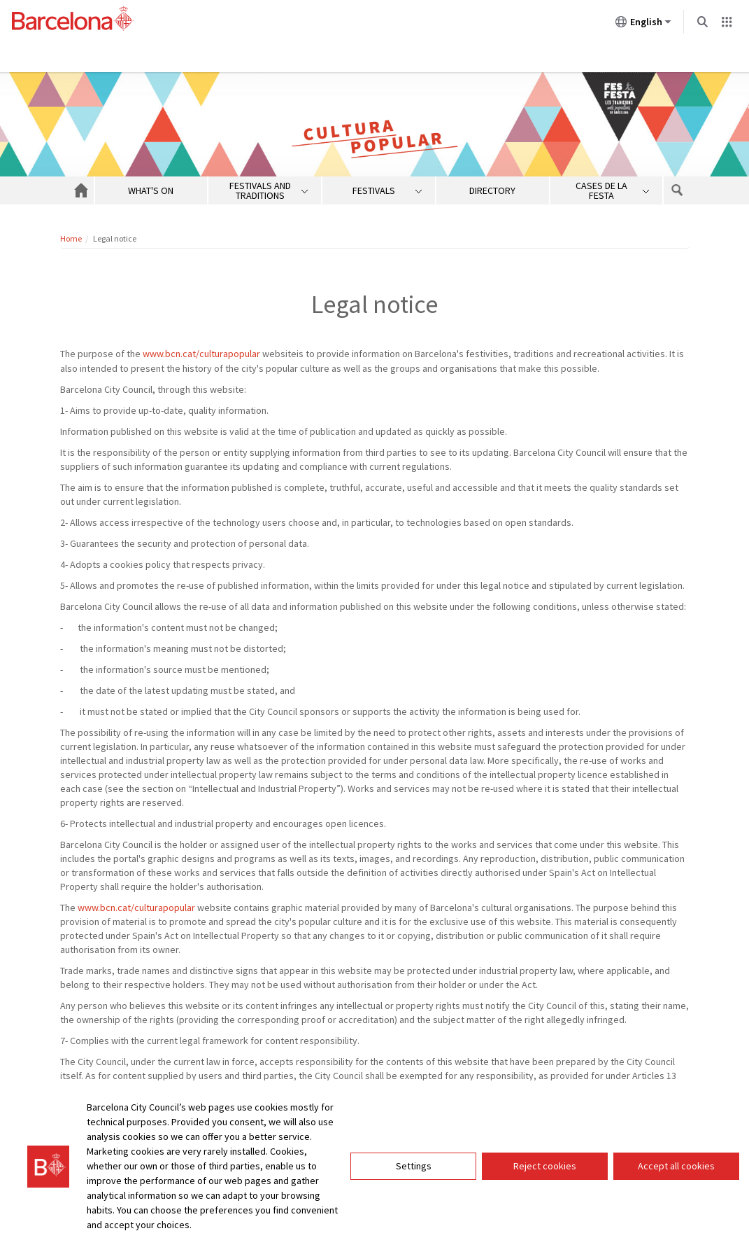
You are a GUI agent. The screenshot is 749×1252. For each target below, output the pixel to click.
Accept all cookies (676, 1166)
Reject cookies (544, 1166)
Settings (413, 1166)
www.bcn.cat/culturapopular (201, 353)
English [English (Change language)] (643, 24)
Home (71, 238)
